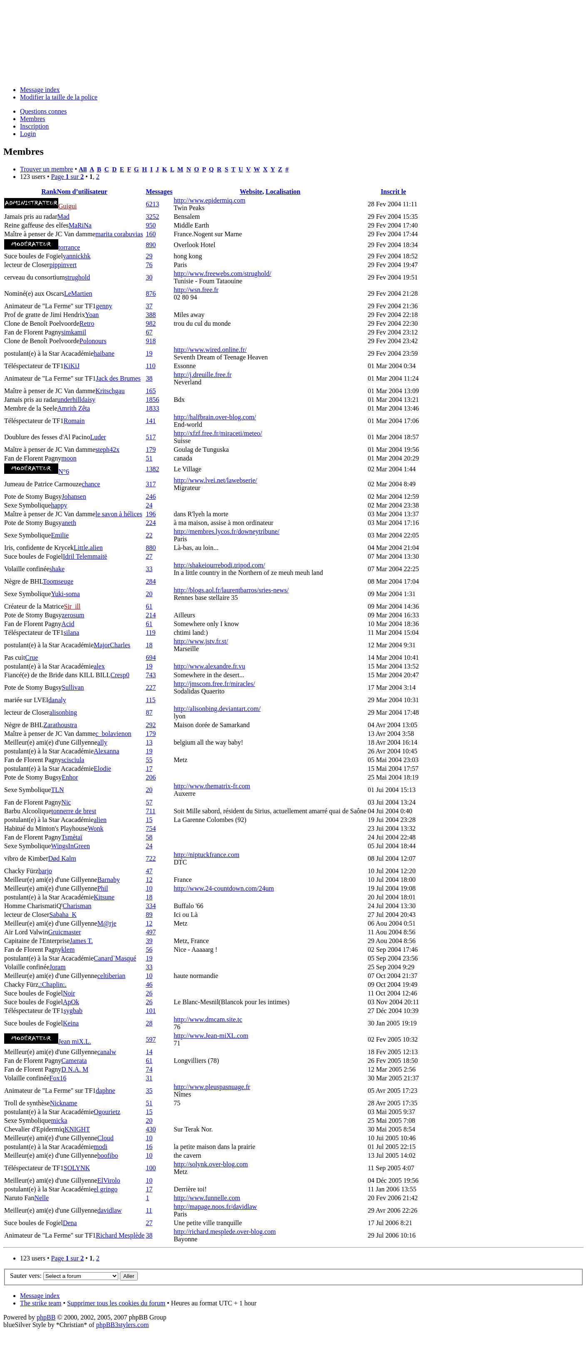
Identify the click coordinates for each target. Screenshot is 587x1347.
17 (149, 768)
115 (150, 699)
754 (151, 828)
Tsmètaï (71, 837)
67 (149, 332)
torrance (69, 247)
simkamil (73, 332)
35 (149, 1090)
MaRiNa (80, 225)
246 (151, 496)
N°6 (63, 471)
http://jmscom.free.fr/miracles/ (214, 683)
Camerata (74, 1060)
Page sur (67, 176)
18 (149, 645)
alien (100, 819)
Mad (63, 216)
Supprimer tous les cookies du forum (116, 1303)
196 (151, 514)
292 (151, 724)
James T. (81, 940)
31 (149, 1078)
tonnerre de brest (73, 811)
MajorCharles (112, 645)
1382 (152, 469)
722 (151, 858)
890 (151, 244)
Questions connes (43, 111)
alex (99, 666)
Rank (49, 191)
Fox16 (58, 1078)
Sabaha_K (63, 914)
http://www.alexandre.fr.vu (209, 666)
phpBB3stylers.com (122, 1324)
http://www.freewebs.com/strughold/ (222, 273)
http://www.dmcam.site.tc (208, 1019)
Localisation (283, 191)
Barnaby (108, 879)
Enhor (70, 777)
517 (151, 437)
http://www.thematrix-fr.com (212, 786)
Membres (32, 118)
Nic (66, 802)
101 (151, 1010)
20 (149, 593)
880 (151, 547)
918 (151, 340)
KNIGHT (77, 1129)
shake (57, 568)
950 (151, 225)
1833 (152, 408)
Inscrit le (393, 191)
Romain (74, 420)
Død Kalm (62, 858)
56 (149, 949)
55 (149, 759)
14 (149, 1051)
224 (151, 522)
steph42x (107, 449)
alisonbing (63, 712)
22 (149, 535)
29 (149, 256)
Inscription (34, 126)
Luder (98, 437)
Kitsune (104, 897)
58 (149, 837)
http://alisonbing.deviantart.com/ (217, 708)
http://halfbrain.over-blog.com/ (215, 417)
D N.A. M (74, 1069)
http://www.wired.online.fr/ (210, 349)
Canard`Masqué (115, 958)
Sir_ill (72, 606)
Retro (87, 323)
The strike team (41, 1303)
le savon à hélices (118, 514)
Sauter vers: (26, 1275)
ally (102, 742)
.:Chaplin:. (52, 984)
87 (149, 712)
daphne (105, 1090)
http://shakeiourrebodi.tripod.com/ (219, 565)
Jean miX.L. (74, 1041)
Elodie (102, 768)
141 (151, 420)
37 (149, 306)
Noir (69, 993)
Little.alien (88, 547)
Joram (58, 967)
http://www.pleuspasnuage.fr (212, 1086)
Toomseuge (58, 581)
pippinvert (63, 264)
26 (149, 993)
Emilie (60, 535)
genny (104, 306)
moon (68, 458)
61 (149, 606)
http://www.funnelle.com (207, 1197)
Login (28, 133)
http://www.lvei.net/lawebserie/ (215, 480)
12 (149, 879)
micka (59, 1120)
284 (151, 581)
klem (68, 949)
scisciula (72, 759)
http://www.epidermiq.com (209, 200)
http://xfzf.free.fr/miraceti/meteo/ (218, 433)
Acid (67, 623)
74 (149, 1069)
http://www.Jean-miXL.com (211, 1035)
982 (151, 323)
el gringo (105, 1189)
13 (149, 742)
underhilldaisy (76, 399)
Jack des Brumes (118, 378)
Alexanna (106, 751)
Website (251, 191)
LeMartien (78, 293)
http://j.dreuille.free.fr (202, 374)
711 (150, 811)
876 (151, 293)
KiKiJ (72, 365)
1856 (152, 399)
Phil (102, 888)
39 (149, 940)
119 (150, 632)
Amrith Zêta (73, 408)
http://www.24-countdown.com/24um (224, 888)
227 (151, 687)
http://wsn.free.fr (196, 289)
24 (149, 505)
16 (149, 1146)
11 (149, 1210)
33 (149, 568)
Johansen (74, 496)
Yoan (92, 314)
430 (151, 1129)
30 (149, 277)
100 (151, 1167)
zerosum (73, 615)
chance (91, 484)
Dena (70, 1222)
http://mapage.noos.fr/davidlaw (215, 1206)
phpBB (46, 1317)
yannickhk (77, 256)
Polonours (93, 340)
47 (149, 870)
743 (151, 674)
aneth (69, 522)
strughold (77, 277)
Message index (40, 89)
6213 (152, 204)
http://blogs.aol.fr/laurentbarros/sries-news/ (231, 590)
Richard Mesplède (120, 1235)
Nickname (63, 1103)
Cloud (105, 1137)
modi (100, 1146)
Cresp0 (119, 674)
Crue (31, 657)
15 (149, 819)
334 (151, 905)
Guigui (67, 206)
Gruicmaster (64, 932)
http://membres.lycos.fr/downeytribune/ (226, 531)
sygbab (73, 1010)
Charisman (76, 905)
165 (151, 390)
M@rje (107, 923)
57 (149, 802)
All (83, 169)
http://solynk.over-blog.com (211, 1164)
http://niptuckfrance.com (206, 854)
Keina (71, 1023)
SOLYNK (77, 1167)
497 (151, 932)
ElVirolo (108, 1180)
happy (59, 505)
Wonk (96, 828)
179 (151, 449)
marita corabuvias (119, 234)
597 (151, 1039)
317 (151, 484)
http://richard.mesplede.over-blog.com (225, 1231)
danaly (57, 699)
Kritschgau (109, 390)
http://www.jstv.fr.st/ (201, 641)
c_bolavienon (113, 733)
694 (151, 657)
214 (151, 615)
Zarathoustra (60, 724)
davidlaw (109, 1210)
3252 (152, 216)
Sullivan (73, 687)
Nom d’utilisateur (82, 191)
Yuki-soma (65, 593)
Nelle (41, 1197)
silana (71, 632)
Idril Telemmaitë (85, 556)
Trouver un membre (46, 169)
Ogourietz (107, 1111)
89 (149, 914)
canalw (106, 1051)
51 (149, 458)
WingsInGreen (70, 845)
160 (151, 234)
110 (150, 365)
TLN (57, 789)
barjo (45, 870)
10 (149, 888)
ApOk (71, 1001)
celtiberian (111, 975)
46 (149, 984)
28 (149, 1023)
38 (149, 378)
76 (149, 264)
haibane (104, 353)
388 (151, 314)
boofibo (107, 1155)
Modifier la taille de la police (58, 97)
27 (149, 556)
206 (151, 777)
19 (149, 353)
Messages (159, 191)
